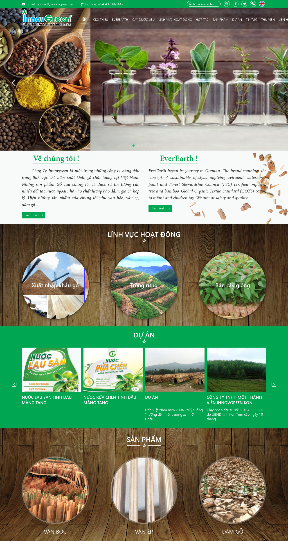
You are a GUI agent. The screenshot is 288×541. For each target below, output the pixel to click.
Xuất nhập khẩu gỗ (55, 285)
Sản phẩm (144, 439)
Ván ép (144, 531)
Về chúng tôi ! (56, 159)
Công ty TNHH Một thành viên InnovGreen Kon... (234, 399)
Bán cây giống (232, 285)
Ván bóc (55, 531)
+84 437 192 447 (104, 4)
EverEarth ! (179, 159)
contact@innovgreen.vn (50, 4)
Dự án (144, 334)
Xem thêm (32, 215)
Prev (14, 384)
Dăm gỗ (232, 531)
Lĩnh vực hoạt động (144, 234)
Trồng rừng (144, 285)
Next (273, 384)
